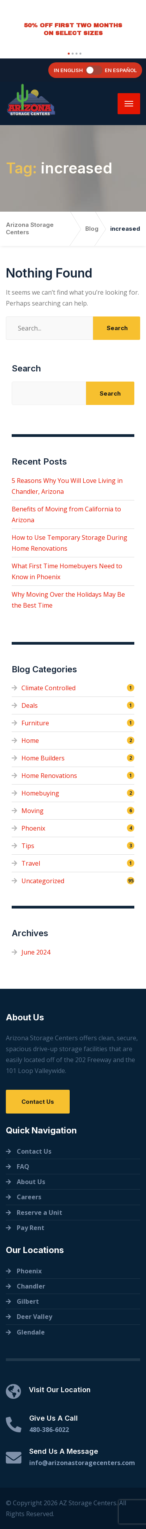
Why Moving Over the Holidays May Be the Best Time (68, 600)
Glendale (31, 1332)
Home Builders (43, 758)
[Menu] (129, 103)
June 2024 (35, 952)
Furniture (35, 723)
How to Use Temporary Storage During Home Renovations (69, 543)
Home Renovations (49, 775)
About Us (31, 1181)
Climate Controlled (48, 688)
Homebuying (40, 793)
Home (30, 740)
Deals (29, 705)
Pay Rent (30, 1227)
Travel (30, 863)
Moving (32, 810)
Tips (27, 845)
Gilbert (28, 1301)
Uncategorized (42, 881)
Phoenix (33, 828)
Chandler (31, 1286)
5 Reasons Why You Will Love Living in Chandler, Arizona (67, 486)
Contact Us (37, 1101)
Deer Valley (34, 1316)
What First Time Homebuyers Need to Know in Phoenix (67, 571)
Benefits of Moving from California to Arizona (66, 514)
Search (26, 368)
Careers (29, 1197)
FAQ (23, 1166)
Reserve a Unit (39, 1212)
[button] (68, 54)
